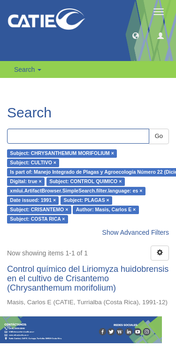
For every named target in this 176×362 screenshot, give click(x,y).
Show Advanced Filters (135, 232)
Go (159, 135)
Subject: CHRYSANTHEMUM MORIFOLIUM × (62, 153)
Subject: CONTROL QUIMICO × (85, 182)
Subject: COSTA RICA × (37, 219)
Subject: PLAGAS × (86, 200)
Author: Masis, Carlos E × (106, 210)
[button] (135, 35)
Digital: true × (25, 182)
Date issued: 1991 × (33, 200)
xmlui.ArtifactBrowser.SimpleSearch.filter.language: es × (76, 191)
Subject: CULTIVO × (33, 163)
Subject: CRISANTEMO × (39, 210)
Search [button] (27, 69)
